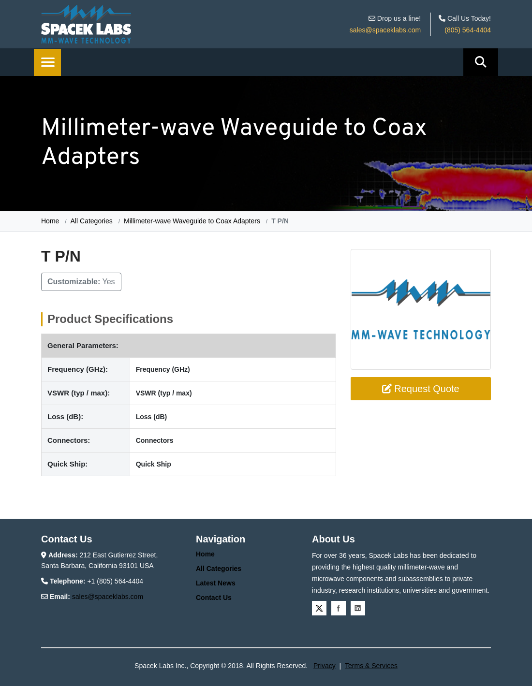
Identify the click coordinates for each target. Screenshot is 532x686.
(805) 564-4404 (467, 30)
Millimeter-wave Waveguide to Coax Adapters (192, 221)
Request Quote (420, 388)
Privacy (324, 666)
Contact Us (214, 597)
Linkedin (358, 608)
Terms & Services (371, 666)
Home (50, 221)
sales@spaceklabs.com (385, 30)
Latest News (216, 583)
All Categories (92, 221)
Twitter (319, 608)
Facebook (338, 608)
